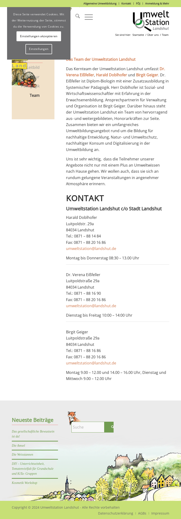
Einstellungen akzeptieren (39, 36)
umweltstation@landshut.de (91, 248)
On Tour (32, 76)
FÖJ (138, 3)
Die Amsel (18, 445)
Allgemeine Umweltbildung (99, 3)
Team (35, 95)
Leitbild (33, 67)
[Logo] (151, 21)
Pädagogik (30, 86)
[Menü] (86, 16)
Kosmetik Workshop (24, 483)
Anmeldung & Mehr (157, 3)
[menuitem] (75, 16)
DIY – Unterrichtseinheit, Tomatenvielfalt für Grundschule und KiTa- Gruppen (32, 469)
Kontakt (126, 3)
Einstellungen (39, 49)
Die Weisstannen (22, 454)
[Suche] (75, 16)
